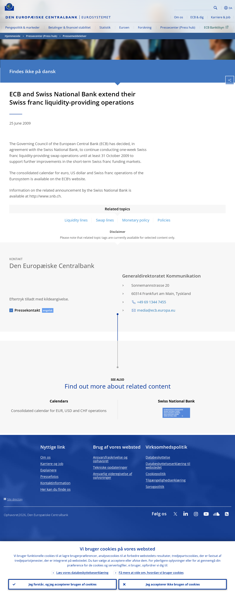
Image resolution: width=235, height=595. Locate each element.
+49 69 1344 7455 (151, 302)
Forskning (145, 27)
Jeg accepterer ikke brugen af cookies (173, 584)
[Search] (194, 7)
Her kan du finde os (55, 489)
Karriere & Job (220, 17)
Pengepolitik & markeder (22, 27)
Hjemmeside (12, 36)
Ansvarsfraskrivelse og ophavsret (110, 459)
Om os (178, 17)
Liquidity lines (76, 220)
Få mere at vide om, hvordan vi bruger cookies (151, 572)
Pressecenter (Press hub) (177, 27)
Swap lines (105, 220)
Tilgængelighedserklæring (166, 480)
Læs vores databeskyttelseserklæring (82, 572)
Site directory (14, 499)
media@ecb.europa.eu (156, 310)
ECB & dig (197, 17)
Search (215, 8)
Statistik (104, 27)
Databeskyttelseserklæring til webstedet (168, 465)
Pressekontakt (27, 310)
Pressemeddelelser (74, 36)
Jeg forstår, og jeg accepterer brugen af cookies (62, 584)
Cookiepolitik (156, 474)
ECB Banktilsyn (217, 27)
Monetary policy (135, 220)
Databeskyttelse (158, 457)
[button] (221, 8)
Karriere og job (51, 463)
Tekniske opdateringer (110, 467)
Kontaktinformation (55, 483)
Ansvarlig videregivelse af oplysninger (112, 476)
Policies (164, 220)
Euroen (124, 27)
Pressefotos (49, 476)
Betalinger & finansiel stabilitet (69, 27)
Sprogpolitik (155, 486)
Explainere (48, 470)
